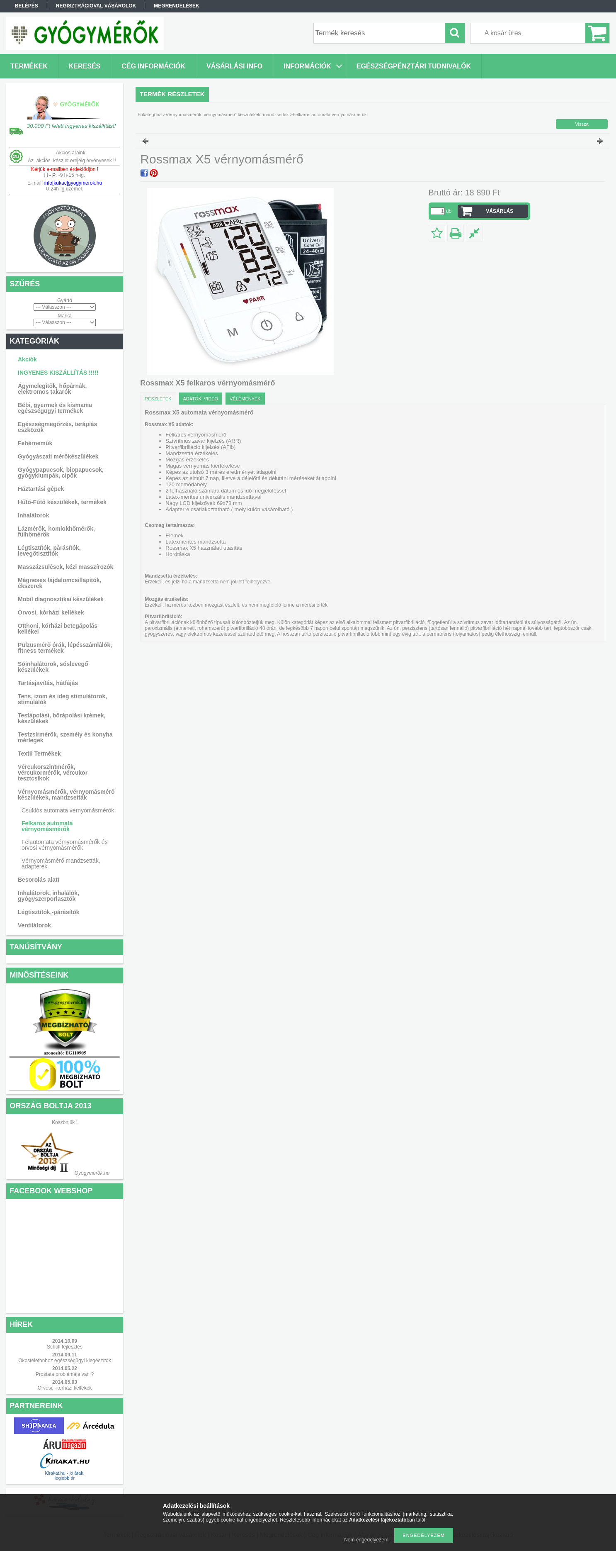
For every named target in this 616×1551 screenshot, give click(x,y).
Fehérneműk (35, 443)
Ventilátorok (34, 925)
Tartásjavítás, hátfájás (48, 683)
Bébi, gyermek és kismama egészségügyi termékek (55, 408)
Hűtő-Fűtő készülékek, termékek (62, 502)
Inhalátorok (33, 515)
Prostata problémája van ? (65, 1374)
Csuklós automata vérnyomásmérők (68, 810)
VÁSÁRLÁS (499, 211)
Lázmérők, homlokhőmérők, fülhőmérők (56, 531)
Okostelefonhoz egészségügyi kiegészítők (64, 1360)
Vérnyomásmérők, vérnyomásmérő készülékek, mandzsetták (66, 794)
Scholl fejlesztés (64, 1347)
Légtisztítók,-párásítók (49, 912)
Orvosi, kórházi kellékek (51, 612)
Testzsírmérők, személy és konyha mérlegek (65, 737)
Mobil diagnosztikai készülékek (61, 599)
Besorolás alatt (38, 879)
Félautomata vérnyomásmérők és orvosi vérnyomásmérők (65, 845)
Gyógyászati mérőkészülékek (58, 456)
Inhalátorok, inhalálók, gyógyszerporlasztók (48, 896)
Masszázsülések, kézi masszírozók (65, 566)
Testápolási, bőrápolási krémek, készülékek (61, 718)
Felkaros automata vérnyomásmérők (47, 826)
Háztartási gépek (41, 488)
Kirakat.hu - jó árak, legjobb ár (64, 1475)
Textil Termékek (39, 753)
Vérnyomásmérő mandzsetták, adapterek (61, 863)
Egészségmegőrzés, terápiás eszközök (57, 427)
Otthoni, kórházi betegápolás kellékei (57, 628)
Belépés (26, 6)
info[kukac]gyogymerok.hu (72, 183)
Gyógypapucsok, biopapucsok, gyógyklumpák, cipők (61, 472)
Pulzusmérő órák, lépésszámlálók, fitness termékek (65, 647)
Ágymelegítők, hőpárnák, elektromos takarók (52, 389)
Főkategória (150, 114)
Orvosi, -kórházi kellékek (65, 1388)
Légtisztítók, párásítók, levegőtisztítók (49, 550)
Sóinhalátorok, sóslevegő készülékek (53, 667)
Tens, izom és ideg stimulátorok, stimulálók (62, 699)
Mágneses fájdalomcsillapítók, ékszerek (60, 583)
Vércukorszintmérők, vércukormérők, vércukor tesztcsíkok (52, 772)
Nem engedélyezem (366, 1540)
